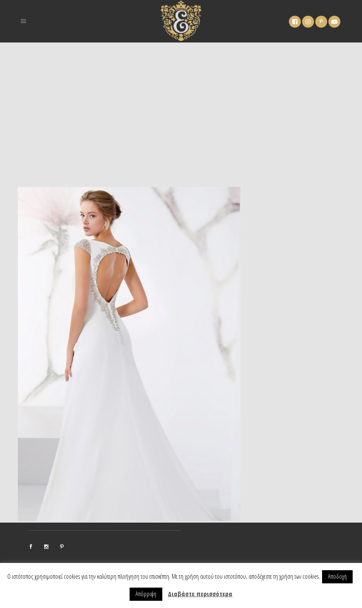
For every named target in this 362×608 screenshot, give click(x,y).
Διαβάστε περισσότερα (200, 593)
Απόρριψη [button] (146, 594)
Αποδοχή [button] (337, 576)
